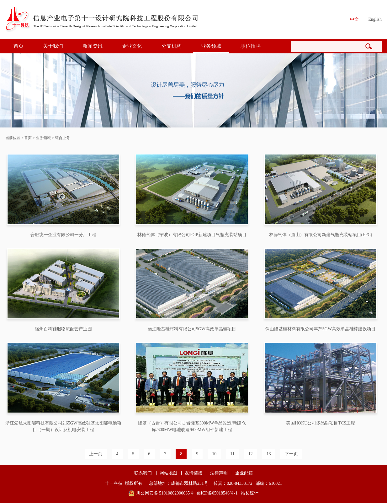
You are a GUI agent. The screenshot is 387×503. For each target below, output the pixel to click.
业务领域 (211, 46)
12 (250, 454)
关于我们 (53, 46)
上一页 (95, 454)
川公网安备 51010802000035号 (165, 493)
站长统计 (249, 493)
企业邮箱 (244, 473)
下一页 (291, 454)
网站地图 (168, 473)
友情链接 (193, 473)
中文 (354, 19)
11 (232, 454)
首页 (18, 46)
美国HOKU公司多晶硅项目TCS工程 (320, 423)
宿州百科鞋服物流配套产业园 (63, 329)
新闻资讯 (92, 46)
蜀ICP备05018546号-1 (216, 493)
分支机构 (172, 46)
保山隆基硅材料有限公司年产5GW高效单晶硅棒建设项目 (320, 329)
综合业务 (62, 138)
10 (214, 454)
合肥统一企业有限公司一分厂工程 (63, 234)
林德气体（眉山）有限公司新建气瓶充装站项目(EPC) (320, 234)
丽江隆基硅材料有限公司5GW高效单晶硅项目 (192, 329)
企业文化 (132, 46)
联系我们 (143, 473)
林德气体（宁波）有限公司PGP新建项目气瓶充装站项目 (192, 234)
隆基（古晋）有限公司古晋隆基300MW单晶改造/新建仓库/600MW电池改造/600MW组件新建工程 (192, 426)
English (375, 19)
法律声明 (219, 473)
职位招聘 (251, 46)
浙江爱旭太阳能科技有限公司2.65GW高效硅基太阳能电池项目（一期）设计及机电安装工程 (63, 426)
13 (269, 454)
